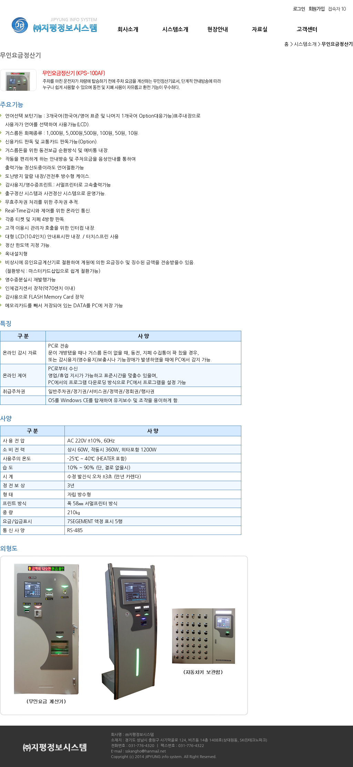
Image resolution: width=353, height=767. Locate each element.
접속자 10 (336, 9)
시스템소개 (175, 29)
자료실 (260, 29)
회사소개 (128, 29)
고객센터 (307, 29)
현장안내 (217, 29)
